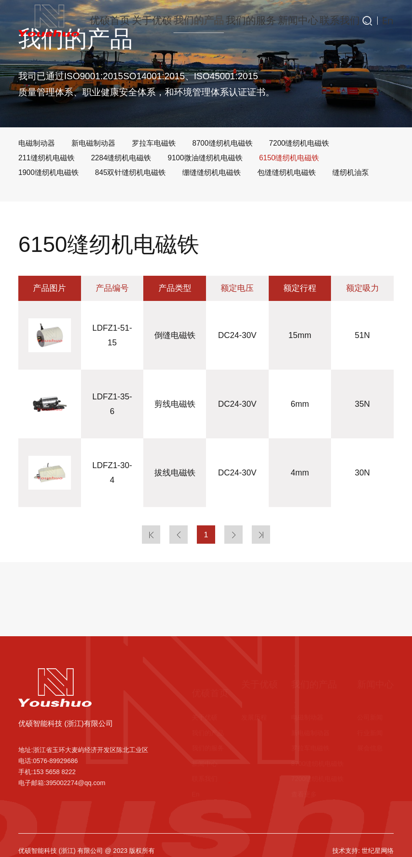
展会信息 (370, 748)
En (389, 21)
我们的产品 (193, 20)
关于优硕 (147, 20)
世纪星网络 (378, 850)
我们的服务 (244, 20)
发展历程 (254, 717)
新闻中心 (290, 20)
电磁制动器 (307, 717)
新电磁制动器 (310, 733)
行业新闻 (370, 733)
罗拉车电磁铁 (310, 748)
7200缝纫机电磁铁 (317, 778)
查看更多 (304, 794)
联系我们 (333, 20)
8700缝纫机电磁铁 (317, 763)
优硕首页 (104, 20)
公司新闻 (370, 717)
